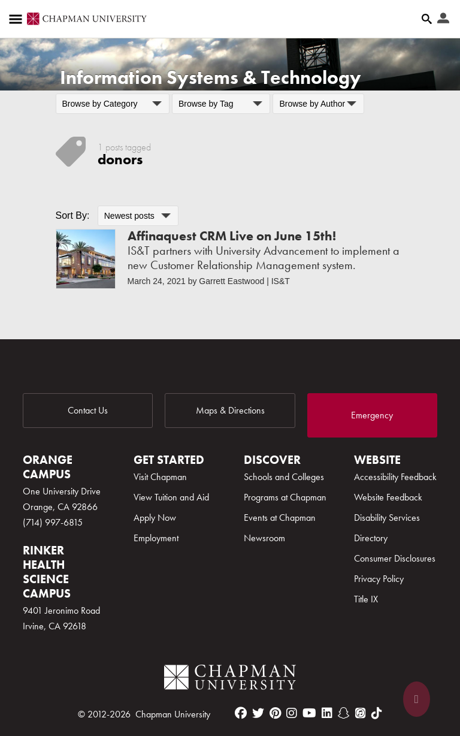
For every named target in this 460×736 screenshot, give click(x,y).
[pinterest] (275, 713)
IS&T (280, 281)
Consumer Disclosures (394, 558)
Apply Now (155, 517)
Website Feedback (388, 497)
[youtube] (309, 713)
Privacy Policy (379, 578)
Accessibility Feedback (395, 476)
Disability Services (387, 517)
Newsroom (264, 538)
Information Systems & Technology (210, 77)
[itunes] (360, 713)
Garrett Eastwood (231, 281)
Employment (156, 538)
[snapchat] (344, 713)
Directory (371, 538)
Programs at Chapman (285, 497)
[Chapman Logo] (230, 679)
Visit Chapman (160, 476)
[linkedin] (327, 713)
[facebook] (241, 713)
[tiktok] (376, 713)
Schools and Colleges (284, 476)
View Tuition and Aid (171, 497)
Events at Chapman (280, 517)
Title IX (366, 599)
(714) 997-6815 (53, 522)
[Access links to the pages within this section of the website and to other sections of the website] (18, 19)
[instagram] (291, 713)
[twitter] (258, 713)
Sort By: (73, 215)
